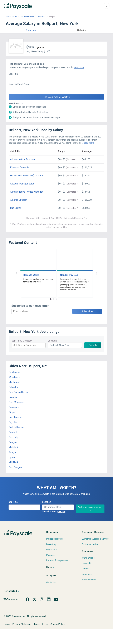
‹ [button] (16, 272)
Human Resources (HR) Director (26, 175)
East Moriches (16, 402)
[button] (31, 29)
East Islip (13, 437)
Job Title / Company (22, 340)
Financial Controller (20, 167)
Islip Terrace (15, 417)
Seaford (13, 432)
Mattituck (13, 447)
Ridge (12, 412)
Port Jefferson (16, 427)
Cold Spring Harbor (18, 392)
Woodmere (14, 377)
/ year (39, 47)
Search (93, 345)
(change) (61, 511)
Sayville (13, 422)
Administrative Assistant (22, 159)
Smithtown (14, 372)
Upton (12, 457)
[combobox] (58, 507)
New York (41, 17)
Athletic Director (18, 199)
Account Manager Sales (22, 183)
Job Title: (13, 73)
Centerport (14, 407)
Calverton (13, 387)
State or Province (27, 17)
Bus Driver (15, 208)
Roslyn (12, 452)
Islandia (13, 397)
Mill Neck (13, 462)
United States (11, 17)
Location (52, 340)
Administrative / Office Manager (26, 191)
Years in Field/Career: (20, 84)
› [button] (97, 272)
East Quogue (15, 467)
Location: (46, 502)
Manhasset (14, 382)
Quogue (13, 442)
